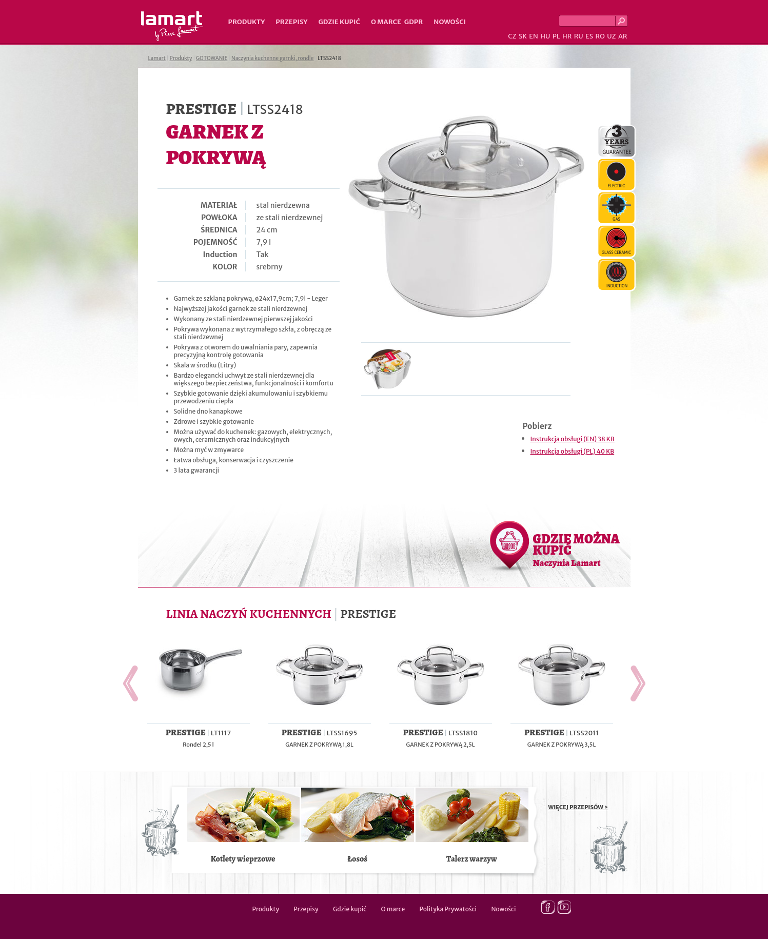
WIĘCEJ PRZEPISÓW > (578, 807)
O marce (386, 21)
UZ (611, 36)
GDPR (413, 21)
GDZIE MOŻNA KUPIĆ (576, 549)
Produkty (246, 21)
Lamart (172, 26)
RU (578, 36)
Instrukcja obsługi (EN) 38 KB (572, 439)
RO (599, 36)
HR (567, 36)
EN (533, 36)
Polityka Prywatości (448, 909)
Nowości (450, 21)
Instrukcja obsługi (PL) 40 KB (572, 451)
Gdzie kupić (339, 21)
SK (523, 36)
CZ (512, 36)
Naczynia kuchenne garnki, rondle (272, 58)
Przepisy (291, 21)
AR (622, 36)
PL (556, 36)
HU (545, 36)
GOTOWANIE (211, 58)
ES (589, 36)
